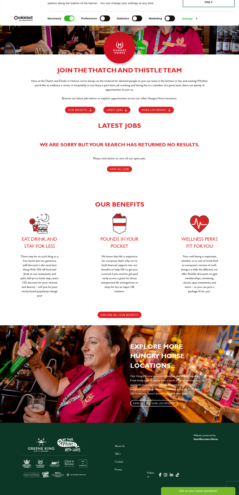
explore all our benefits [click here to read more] (119, 315)
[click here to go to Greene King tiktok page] (177, 474)
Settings (187, 41)
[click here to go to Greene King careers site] (55, 457)
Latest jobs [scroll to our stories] (114, 110)
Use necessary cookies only (208, 23)
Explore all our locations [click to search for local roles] (154, 403)
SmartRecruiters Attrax (205, 439)
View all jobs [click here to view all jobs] (119, 169)
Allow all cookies (208, 9)
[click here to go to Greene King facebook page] (160, 474)
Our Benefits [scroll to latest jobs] (77, 110)
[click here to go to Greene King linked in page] (171, 474)
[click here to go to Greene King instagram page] (165, 474)
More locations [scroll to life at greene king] (154, 110)
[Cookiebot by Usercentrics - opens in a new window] (23, 41)
